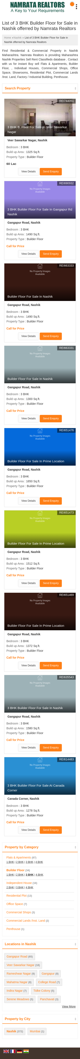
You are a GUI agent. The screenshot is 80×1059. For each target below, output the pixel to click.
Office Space (14, 904)
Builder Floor (15, 870)
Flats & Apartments (18, 857)
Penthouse (13, 929)
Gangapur (48, 973)
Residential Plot (16, 895)
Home (7, 37)
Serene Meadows (18, 999)
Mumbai (35, 1031)
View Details (28, 171)
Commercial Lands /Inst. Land (25, 920)
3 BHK (29, 862)
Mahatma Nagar (17, 982)
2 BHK (20, 862)
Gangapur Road (17, 956)
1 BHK (10, 862)
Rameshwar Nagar (19, 973)
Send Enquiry (51, 171)
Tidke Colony (41, 990)
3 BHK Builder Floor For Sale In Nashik (35, 708)
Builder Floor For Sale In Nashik (30, 296)
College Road (47, 982)
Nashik (17, 37)
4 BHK (39, 862)
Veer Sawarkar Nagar (20, 965)
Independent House (19, 883)
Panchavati (47, 999)
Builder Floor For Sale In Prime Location (35, 461)
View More (69, 1006)
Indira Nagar (15, 990)
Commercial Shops (18, 912)
